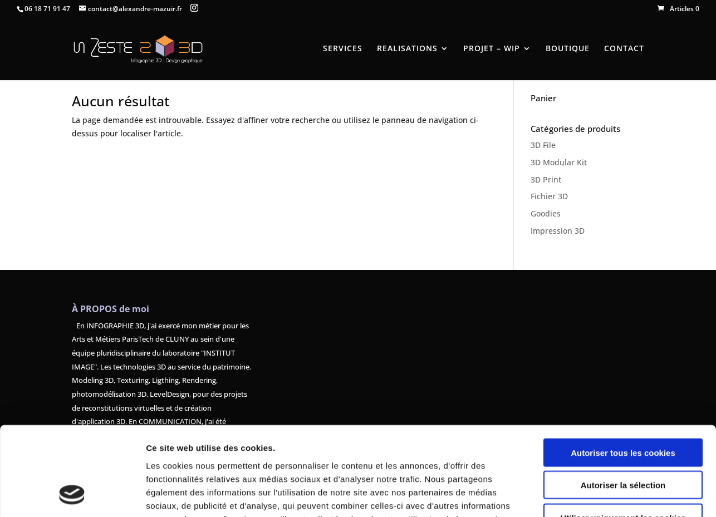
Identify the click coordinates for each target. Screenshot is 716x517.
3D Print (546, 179)
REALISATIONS (407, 49)
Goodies (546, 213)
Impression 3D (558, 230)
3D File (543, 145)
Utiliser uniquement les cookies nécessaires (622, 441)
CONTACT (624, 49)
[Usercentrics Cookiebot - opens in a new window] (72, 495)
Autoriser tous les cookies (623, 371)
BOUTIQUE (568, 49)
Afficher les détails (613, 495)
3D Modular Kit (559, 162)
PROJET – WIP (491, 49)
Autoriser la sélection (623, 404)
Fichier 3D (549, 196)
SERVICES (342, 49)
